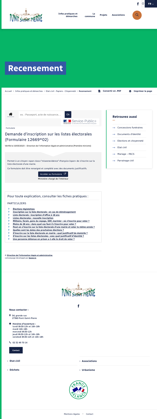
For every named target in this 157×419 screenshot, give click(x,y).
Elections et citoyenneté (128, 140)
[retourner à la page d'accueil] (26, 15)
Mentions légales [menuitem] (72, 414)
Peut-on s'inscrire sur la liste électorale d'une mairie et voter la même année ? (54, 227)
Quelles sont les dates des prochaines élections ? (38, 230)
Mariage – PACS (123, 154)
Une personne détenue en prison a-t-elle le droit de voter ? (44, 239)
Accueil (8, 91)
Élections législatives (24, 209)
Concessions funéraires (128, 127)
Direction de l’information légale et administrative (29, 255)
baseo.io (32, 258)
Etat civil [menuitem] (13, 360)
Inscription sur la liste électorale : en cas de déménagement (44, 212)
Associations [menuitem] (88, 361)
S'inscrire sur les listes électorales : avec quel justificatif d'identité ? (48, 236)
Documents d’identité (127, 134)
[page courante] (85, 91)
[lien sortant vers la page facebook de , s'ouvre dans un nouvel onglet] (138, 4)
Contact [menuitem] (89, 414)
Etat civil (120, 147)
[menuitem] (62, 15)
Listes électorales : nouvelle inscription (33, 218)
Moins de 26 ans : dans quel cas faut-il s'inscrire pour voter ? (44, 224)
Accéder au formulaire (53, 174)
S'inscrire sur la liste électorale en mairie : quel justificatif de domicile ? (50, 233)
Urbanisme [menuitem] (87, 369)
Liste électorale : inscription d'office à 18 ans (36, 215)
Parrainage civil (123, 160)
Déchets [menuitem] (13, 369)
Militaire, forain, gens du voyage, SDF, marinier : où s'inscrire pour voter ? (51, 221)
